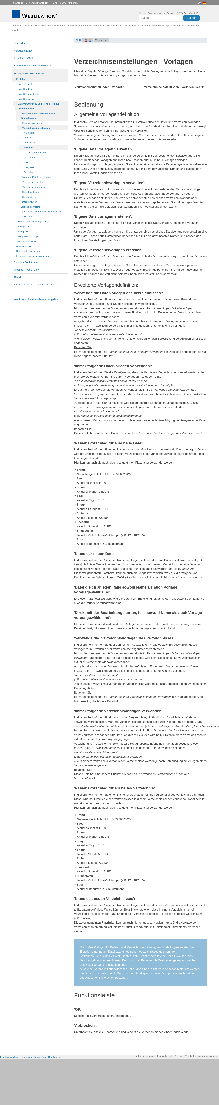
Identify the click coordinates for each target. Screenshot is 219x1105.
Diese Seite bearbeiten (28, 251)
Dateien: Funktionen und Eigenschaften (41, 211)
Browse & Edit (23, 246)
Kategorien (23, 231)
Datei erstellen (29, 197)
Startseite (18, 3)
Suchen (191, 17)
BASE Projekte (25, 84)
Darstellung (29, 172)
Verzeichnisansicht (30, 207)
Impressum (26, 1103)
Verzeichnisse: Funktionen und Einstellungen (38, 115)
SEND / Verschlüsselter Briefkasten (34, 284)
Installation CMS (23, 58)
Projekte (20, 79)
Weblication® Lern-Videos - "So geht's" (36, 299)
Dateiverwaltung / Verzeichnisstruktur (38, 104)
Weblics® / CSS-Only (26, 269)
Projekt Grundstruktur (29, 94)
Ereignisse (29, 167)
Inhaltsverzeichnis (9, 1103)
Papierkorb (26, 216)
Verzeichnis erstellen (32, 182)
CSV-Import (30, 157)
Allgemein (29, 132)
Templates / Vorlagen (28, 236)
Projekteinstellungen (32, 123)
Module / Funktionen (26, 262)
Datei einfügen (29, 202)
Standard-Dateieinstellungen (36, 177)
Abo (26, 162)
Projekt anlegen (26, 89)
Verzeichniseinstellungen (36, 128)
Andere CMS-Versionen (65, 3)
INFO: (78, 40)
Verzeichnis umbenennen (35, 187)
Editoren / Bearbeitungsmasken (34, 221)
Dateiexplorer (26, 108)
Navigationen (24, 226)
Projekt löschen (26, 99)
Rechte (27, 137)
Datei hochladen (30, 192)
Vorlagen (28, 147)
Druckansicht (55, 1103)
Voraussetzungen (24, 50)
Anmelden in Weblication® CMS (32, 65)
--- (15, 291)
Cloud (17, 277)
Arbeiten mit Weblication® (30, 73)
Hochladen (29, 142)
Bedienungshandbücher (38, 3)
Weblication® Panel (26, 241)
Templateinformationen (35, 152)
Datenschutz (40, 1103)
